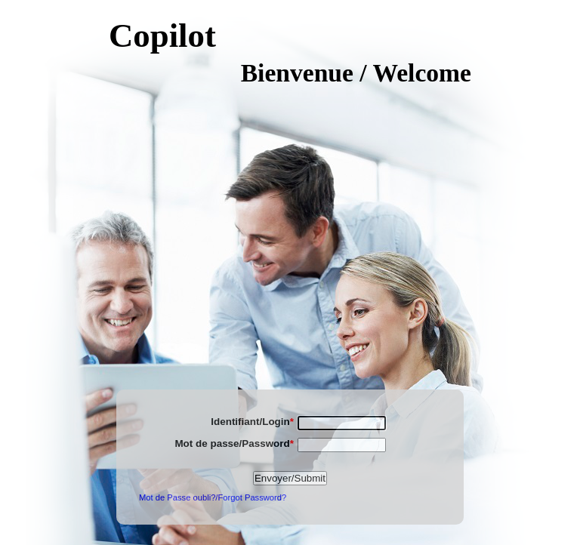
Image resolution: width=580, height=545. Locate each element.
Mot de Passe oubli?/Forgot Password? (212, 497)
